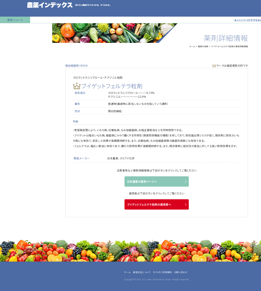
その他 (7, 233)
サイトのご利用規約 (162, 272)
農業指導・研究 (12, 222)
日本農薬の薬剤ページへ (142, 181)
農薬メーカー (11, 226)
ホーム (192, 46)
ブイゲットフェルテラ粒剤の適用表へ (149, 204)
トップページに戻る (13, 27)
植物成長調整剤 (11, 69)
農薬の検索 (8, 36)
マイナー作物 (9, 77)
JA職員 (8, 218)
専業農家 (9, 206)
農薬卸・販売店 (12, 230)
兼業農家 (9, 210)
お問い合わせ (9, 135)
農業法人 (9, 214)
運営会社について (141, 272)
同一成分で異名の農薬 (15, 127)
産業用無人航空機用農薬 (16, 52)
